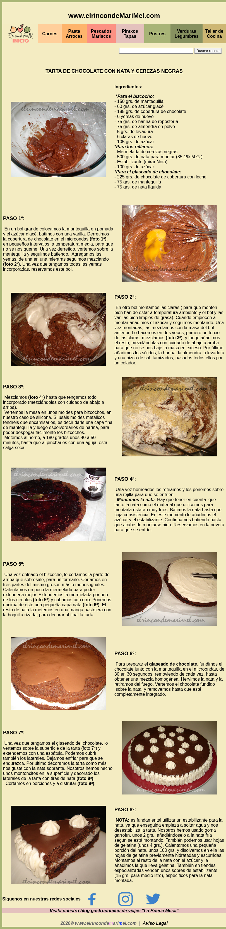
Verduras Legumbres (187, 34)
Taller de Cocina (214, 34)
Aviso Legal (155, 923)
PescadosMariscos (101, 34)
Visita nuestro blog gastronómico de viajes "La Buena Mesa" (114, 910)
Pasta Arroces (74, 34)
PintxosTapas (130, 34)
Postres (157, 33)
